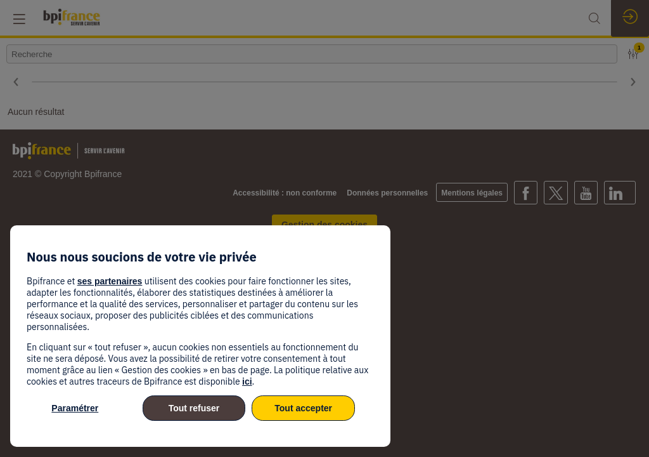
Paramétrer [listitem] (74, 408)
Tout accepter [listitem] (303, 408)
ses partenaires (110, 281)
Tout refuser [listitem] (194, 408)
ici (247, 381)
